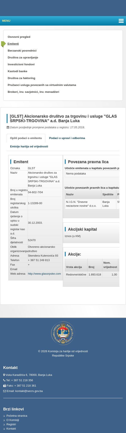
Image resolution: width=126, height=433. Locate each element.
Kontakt (11, 428)
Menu (6, 20)
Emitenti (13, 43)
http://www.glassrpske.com (44, 273)
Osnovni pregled (19, 36)
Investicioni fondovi (21, 64)
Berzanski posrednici (22, 50)
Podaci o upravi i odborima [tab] (67, 138)
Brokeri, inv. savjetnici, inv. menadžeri (33, 91)
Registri (11, 424)
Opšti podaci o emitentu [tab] (26, 138)
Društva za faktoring (21, 78)
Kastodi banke (17, 71)
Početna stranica (16, 415)
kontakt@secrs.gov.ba (29, 391)
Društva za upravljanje (23, 57)
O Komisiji (12, 420)
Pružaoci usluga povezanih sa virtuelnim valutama (42, 85)
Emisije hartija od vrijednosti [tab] (29, 146)
